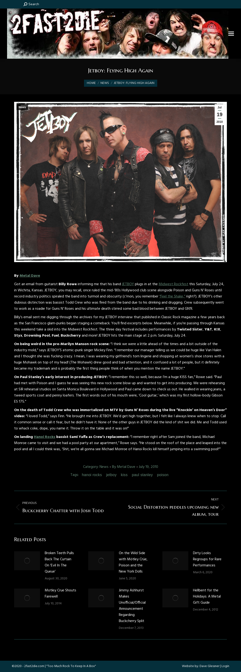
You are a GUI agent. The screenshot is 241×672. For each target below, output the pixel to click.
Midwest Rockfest (173, 284)
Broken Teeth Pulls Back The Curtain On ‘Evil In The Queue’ (59, 562)
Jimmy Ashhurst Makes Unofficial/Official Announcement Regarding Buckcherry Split (132, 605)
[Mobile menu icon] (231, 33)
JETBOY (128, 284)
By (123, 467)
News (22, 107)
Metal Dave (30, 276)
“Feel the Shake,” (172, 296)
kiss (124, 475)
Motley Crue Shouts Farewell (60, 593)
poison (163, 475)
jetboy (111, 475)
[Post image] (27, 560)
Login (225, 666)
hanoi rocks (92, 475)
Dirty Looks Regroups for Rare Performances (207, 559)
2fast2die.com (34, 666)
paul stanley (142, 475)
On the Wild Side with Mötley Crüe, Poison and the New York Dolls (133, 562)
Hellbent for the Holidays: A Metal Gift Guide (207, 596)
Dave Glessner (209, 666)
